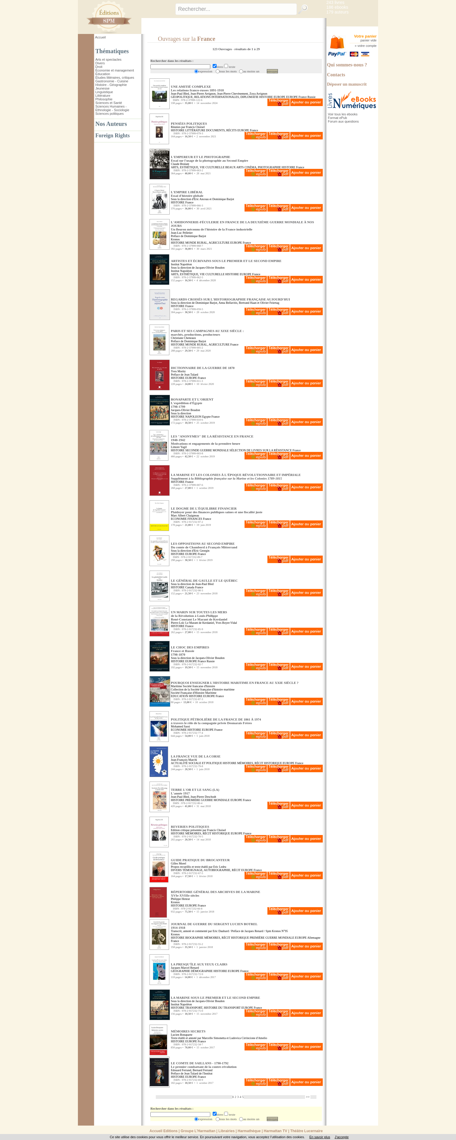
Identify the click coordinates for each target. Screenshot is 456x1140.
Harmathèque (249, 1131)
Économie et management (114, 70)
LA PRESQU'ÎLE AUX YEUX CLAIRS (199, 964)
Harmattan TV (275, 1131)
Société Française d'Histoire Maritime (193, 692)
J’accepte (342, 1137)
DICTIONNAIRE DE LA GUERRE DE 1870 (203, 368)
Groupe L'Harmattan (197, 1131)
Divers (100, 63)
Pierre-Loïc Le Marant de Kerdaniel (192, 622)
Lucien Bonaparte (181, 1034)
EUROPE (279, 97)
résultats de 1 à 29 (247, 49)
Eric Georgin (202, 550)
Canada (189, 587)
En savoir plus (319, 1137)
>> (308, 1097)
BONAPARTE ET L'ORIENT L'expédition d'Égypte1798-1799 (192, 403)
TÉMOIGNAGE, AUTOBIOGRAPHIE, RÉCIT (211, 870)
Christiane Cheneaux (183, 338)
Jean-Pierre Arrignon (203, 93)
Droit (98, 67)
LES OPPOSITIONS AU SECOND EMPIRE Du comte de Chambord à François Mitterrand (204, 545)
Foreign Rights (112, 136)
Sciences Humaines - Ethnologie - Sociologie (112, 108)
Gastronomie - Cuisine (111, 81)
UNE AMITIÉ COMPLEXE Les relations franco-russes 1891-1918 (197, 88)
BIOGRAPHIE (194, 937)
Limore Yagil (179, 447)
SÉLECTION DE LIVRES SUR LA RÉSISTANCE (261, 450)
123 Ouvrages (222, 49)
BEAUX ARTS (234, 167)
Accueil (100, 37)
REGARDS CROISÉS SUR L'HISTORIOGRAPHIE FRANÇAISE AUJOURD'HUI (230, 299)
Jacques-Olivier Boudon (185, 410)
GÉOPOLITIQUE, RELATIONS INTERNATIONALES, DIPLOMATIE (214, 97)
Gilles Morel (178, 863)
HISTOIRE (266, 97)
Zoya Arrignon (258, 93)
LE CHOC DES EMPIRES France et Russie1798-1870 (190, 650)
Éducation (102, 74)
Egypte (206, 416)
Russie (311, 97)
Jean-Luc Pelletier (182, 232)
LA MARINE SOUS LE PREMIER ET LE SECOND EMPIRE (215, 997)
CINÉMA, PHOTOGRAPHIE (263, 167)
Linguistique (104, 92)
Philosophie (103, 99)
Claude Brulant (180, 164)
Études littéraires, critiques (114, 77)
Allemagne (313, 937)
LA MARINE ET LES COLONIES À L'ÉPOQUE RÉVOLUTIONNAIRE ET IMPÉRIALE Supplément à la (236, 476)
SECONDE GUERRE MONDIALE (207, 450)
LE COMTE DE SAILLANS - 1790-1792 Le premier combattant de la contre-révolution (203, 1064)
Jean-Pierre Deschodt (203, 796)
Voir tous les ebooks (342, 114)
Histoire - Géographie (111, 85)
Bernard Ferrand (202, 1070)
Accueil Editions (163, 1131)
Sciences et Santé (108, 103)
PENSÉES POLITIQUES (189, 123)
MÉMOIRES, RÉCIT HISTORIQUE (259, 763)
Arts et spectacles (108, 59)
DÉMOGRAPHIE (202, 971)
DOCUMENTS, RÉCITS (221, 130)
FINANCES (194, 518)
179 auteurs (337, 12)
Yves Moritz (178, 371)
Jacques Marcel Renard (185, 967)
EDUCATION (179, 696)
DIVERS (176, 870)
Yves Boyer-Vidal (226, 622)
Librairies (226, 1131)
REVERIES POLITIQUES (190, 826)
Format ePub (337, 118)
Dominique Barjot (223, 199)
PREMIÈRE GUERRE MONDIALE (207, 800)
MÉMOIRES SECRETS (188, 1031)
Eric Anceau (201, 199)
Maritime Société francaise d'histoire (193, 686)
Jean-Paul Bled (180, 93)
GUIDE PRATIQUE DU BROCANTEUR (200, 860)
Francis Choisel (195, 127)
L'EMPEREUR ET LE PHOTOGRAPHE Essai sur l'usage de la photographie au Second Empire (209, 158)
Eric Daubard (221, 931)
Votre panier (365, 36)
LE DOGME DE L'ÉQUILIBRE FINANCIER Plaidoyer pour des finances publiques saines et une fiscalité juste (216, 510)
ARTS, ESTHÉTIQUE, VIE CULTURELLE (198, 167)
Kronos (175, 239)
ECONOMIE (179, 518)
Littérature (102, 95)
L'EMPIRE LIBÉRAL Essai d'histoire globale (187, 193)
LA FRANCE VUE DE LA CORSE (195, 756)
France (303, 97)
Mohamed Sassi (180, 726)
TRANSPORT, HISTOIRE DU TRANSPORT (213, 1007)
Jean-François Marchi (184, 759)
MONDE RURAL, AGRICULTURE (207, 242)
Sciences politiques (109, 113)
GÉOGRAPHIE (180, 971)
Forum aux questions (343, 121)
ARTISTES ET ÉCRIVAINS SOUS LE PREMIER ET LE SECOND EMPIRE (226, 261)
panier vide (368, 40)
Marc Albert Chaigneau (185, 515)
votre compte (367, 45)
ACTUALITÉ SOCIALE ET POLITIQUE (196, 763)
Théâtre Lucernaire (306, 1131)
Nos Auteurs (111, 123)
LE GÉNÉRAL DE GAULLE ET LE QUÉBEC (204, 580)
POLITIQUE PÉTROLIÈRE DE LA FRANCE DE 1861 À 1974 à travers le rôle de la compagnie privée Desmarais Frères (216, 721)
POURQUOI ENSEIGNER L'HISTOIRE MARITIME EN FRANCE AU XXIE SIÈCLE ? (234, 682)
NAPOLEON (193, 416)
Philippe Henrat (180, 899)
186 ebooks (337, 7)
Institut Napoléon (181, 264)
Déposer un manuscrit (347, 84)
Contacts (336, 74)
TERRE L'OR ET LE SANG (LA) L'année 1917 (195, 791)
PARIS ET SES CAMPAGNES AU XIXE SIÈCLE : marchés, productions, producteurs (207, 332)
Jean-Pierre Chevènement (232, 93)
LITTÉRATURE (195, 130)
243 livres (335, 2)
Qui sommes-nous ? (347, 64)
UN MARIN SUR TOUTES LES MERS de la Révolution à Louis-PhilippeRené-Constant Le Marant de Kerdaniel (199, 615)
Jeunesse (102, 88)
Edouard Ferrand (181, 1070)
